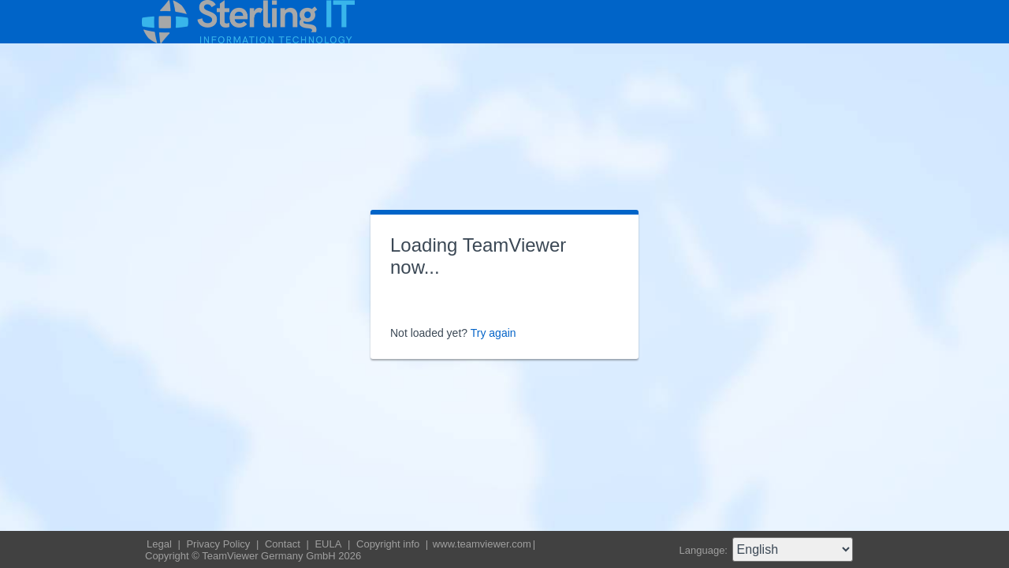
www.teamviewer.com (482, 544)
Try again (493, 333)
